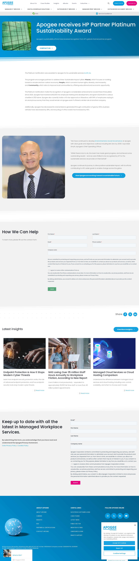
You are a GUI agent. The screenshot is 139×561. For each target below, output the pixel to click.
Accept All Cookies (119, 543)
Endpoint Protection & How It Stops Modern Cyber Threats (23, 390)
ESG (37, 524)
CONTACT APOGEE (42, 531)
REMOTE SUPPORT (76, 535)
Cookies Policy (23, 445)
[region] (119, 540)
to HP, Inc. (87, 73)
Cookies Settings (119, 553)
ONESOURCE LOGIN (77, 531)
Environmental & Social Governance (108, 141)
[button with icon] (108, 516)
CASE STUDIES (75, 516)
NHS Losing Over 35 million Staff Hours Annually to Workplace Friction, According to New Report (67, 391)
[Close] (135, 525)
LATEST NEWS (75, 520)
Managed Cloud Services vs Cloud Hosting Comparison (113, 390)
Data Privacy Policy (9, 445)
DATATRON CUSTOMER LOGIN (80, 512)
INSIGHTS (39, 520)
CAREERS (39, 516)
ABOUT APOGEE (41, 512)
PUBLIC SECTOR (76, 524)
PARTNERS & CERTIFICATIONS (45, 528)
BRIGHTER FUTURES (77, 528)
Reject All (119, 548)
